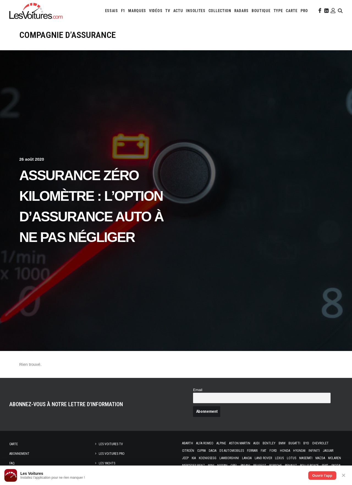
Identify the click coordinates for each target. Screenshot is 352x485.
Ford (273, 451)
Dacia (212, 451)
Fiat (263, 451)
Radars (241, 11)
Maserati (305, 458)
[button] (319, 10)
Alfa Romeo (204, 443)
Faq (12, 463)
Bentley (269, 443)
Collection (219, 11)
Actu (178, 11)
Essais (111, 11)
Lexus (279, 458)
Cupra (201, 451)
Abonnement (19, 454)
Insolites (195, 11)
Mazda (320, 458)
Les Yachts (107, 463)
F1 (123, 11)
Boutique (261, 11)
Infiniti (314, 451)
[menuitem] (111, 10)
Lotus (291, 458)
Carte (13, 444)
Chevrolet (320, 443)
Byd (306, 443)
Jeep (185, 458)
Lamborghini (229, 458)
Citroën (188, 451)
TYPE (278, 11)
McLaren (334, 458)
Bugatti (294, 443)
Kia (194, 458)
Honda (285, 451)
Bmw (282, 443)
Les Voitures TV (111, 444)
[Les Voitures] (36, 10)
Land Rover (263, 458)
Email (197, 390)
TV (167, 11)
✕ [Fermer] (343, 475)
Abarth (187, 443)
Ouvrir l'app (322, 475)
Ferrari (252, 451)
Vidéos (155, 11)
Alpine (221, 443)
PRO (304, 11)
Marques (137, 11)
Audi (256, 443)
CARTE (292, 11)
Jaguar (328, 451)
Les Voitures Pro (112, 454)
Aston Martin (239, 443)
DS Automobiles (231, 451)
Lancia (247, 458)
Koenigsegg (207, 458)
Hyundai (299, 451)
